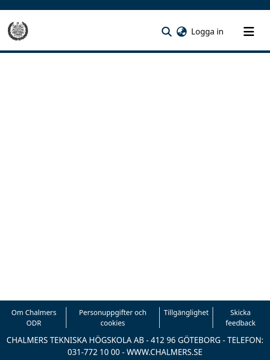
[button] (166, 31)
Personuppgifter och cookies (112, 318)
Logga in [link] (208, 31)
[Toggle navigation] (249, 31)
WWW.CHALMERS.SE (165, 352)
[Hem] (17, 31)
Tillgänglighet (186, 312)
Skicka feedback (241, 318)
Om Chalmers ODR (33, 318)
